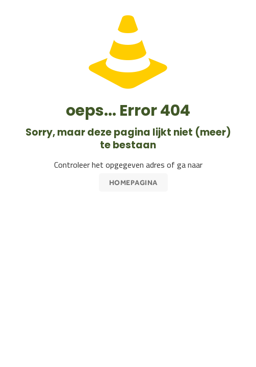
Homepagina (133, 182)
